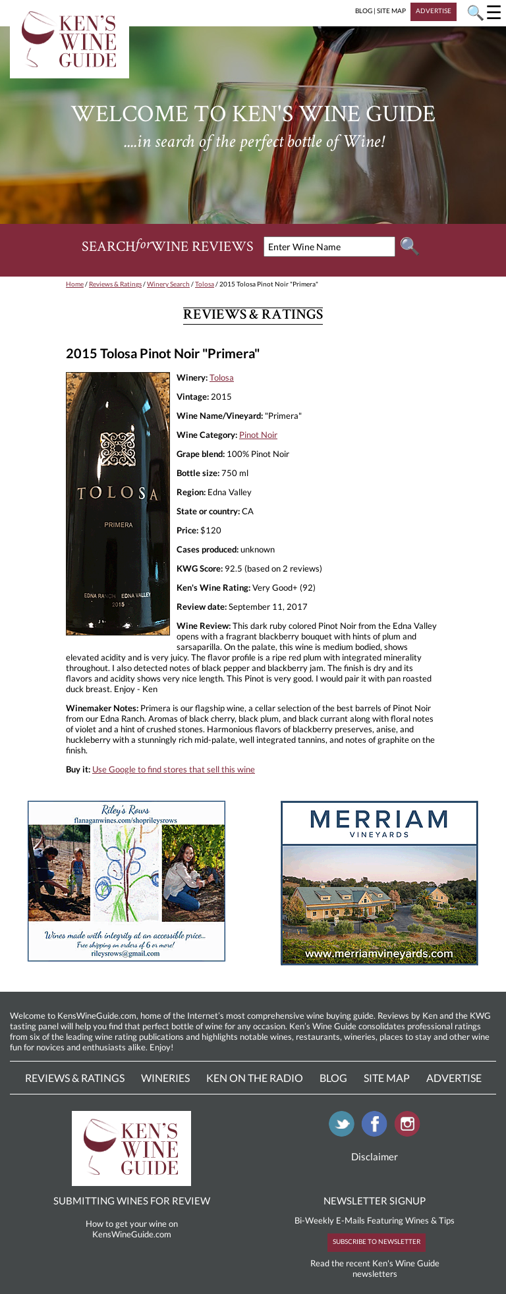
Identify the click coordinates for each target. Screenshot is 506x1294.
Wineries (165, 1077)
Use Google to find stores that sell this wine (173, 769)
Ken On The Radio (254, 1077)
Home (75, 284)
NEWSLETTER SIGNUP (374, 1200)
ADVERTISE (433, 10)
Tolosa (204, 284)
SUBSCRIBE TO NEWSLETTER (376, 1241)
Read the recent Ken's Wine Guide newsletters (374, 1268)
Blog (333, 1077)
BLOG (363, 10)
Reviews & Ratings (115, 284)
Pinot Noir (258, 434)
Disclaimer (374, 1156)
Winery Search (168, 284)
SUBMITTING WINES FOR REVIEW (131, 1200)
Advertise (454, 1077)
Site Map (387, 1077)
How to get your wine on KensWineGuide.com (132, 1228)
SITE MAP (391, 10)
